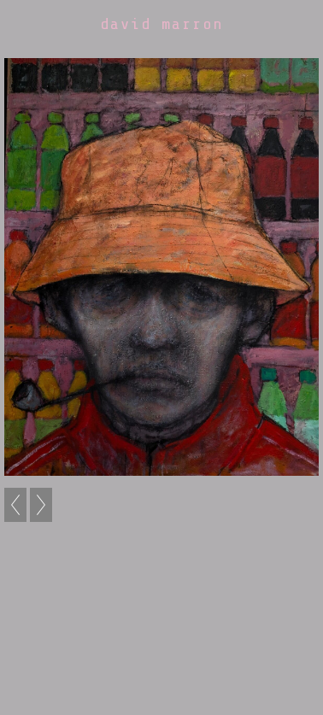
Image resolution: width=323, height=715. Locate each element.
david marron (161, 24)
